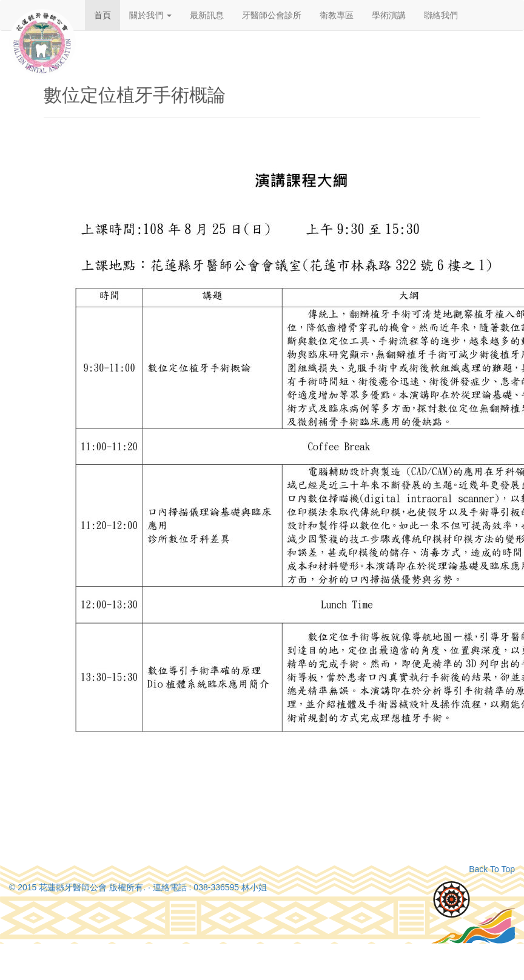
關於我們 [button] (150, 15)
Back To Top (492, 869)
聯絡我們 (441, 15)
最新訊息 (207, 15)
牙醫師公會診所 (271, 15)
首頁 (102, 15)
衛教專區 (337, 15)
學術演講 (389, 15)
